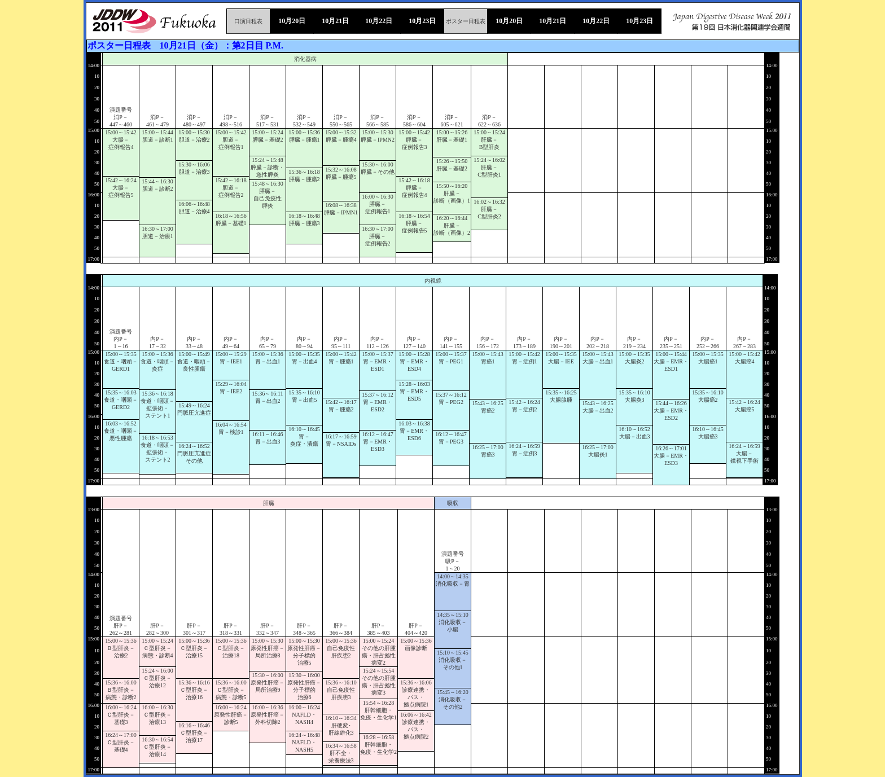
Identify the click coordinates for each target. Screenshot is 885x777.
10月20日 (291, 21)
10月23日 (422, 21)
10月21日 (335, 21)
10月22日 (378, 21)
